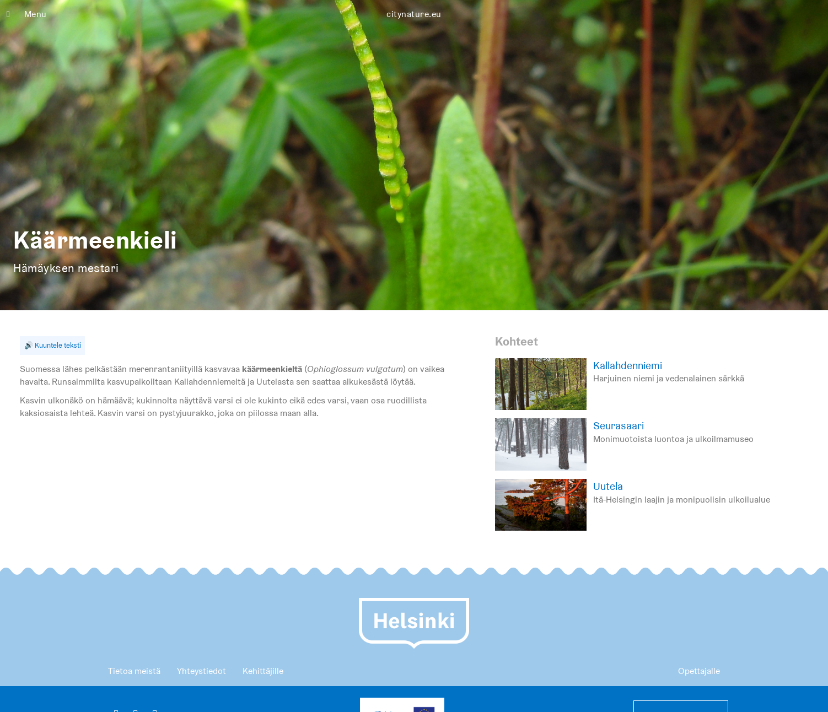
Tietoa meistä (134, 671)
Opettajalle (699, 671)
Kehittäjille (263, 671)
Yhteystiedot (201, 671)
